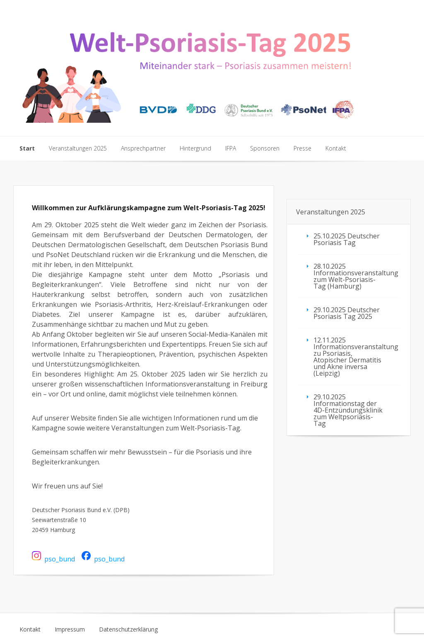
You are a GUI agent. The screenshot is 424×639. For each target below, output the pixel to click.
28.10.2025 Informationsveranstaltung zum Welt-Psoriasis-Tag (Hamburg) (355, 276)
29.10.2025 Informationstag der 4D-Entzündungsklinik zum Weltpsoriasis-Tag (348, 410)
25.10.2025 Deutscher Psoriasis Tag (346, 239)
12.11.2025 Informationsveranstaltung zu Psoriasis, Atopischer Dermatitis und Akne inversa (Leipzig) (355, 356)
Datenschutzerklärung (128, 629)
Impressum (70, 629)
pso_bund (59, 558)
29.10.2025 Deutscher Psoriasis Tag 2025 (346, 313)
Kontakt (30, 629)
